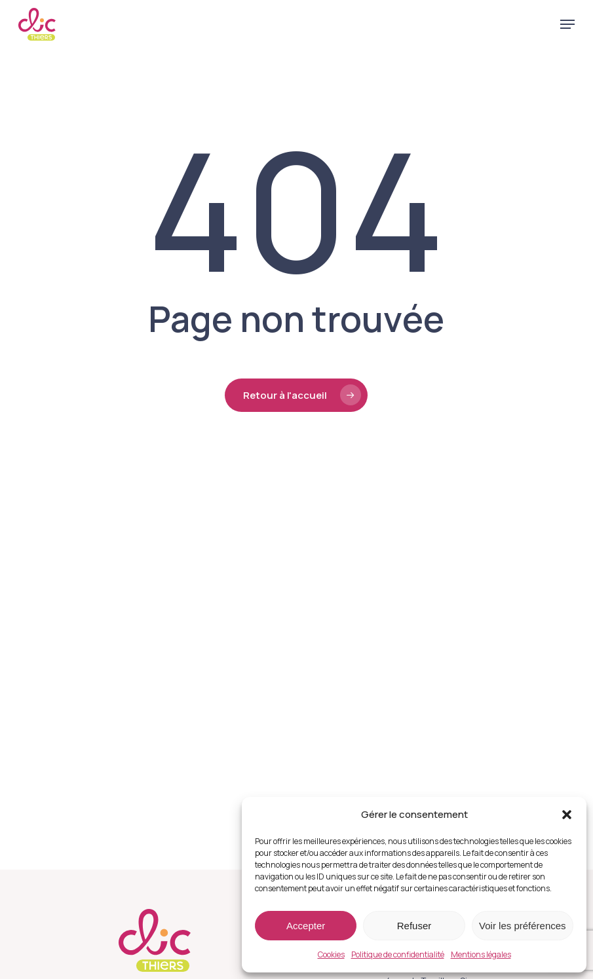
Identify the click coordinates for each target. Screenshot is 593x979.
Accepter (305, 925)
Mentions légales (481, 954)
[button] (566, 814)
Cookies (331, 954)
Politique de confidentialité (397, 954)
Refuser (414, 925)
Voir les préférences (522, 925)
